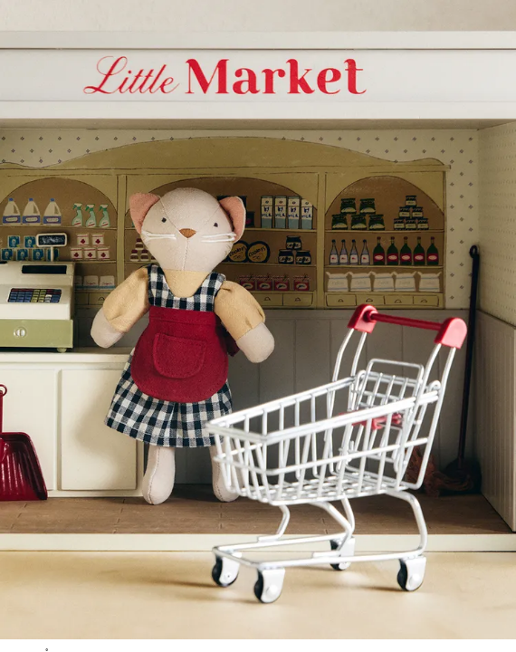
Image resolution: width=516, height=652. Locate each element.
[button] (258, 319)
